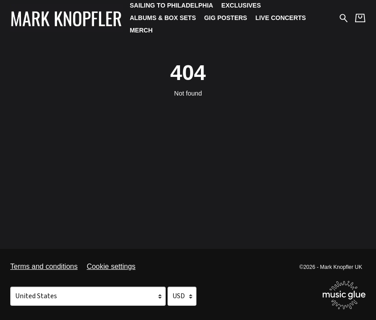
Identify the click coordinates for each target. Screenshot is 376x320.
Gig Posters (225, 17)
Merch (141, 30)
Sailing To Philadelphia (171, 5)
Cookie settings (111, 266)
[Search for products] (343, 17)
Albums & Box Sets (163, 17)
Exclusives (241, 5)
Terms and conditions (44, 266)
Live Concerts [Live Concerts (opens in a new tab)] (280, 17)
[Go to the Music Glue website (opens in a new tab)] (344, 295)
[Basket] (360, 18)
